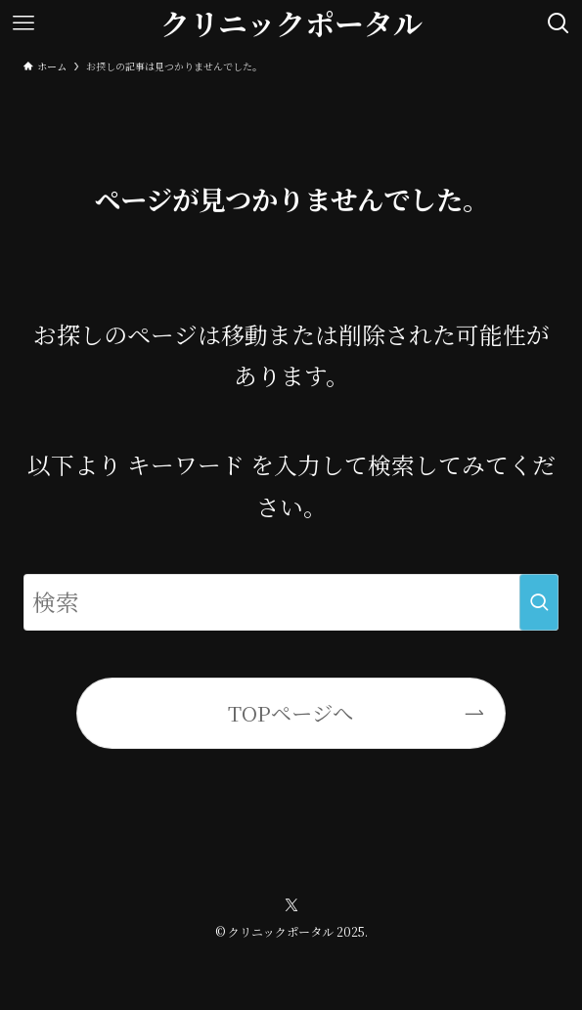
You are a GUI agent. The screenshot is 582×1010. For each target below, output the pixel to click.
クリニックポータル (291, 23)
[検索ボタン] (558, 23)
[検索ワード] (291, 602)
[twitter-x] (291, 905)
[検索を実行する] (539, 602)
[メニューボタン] (23, 23)
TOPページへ (290, 712)
